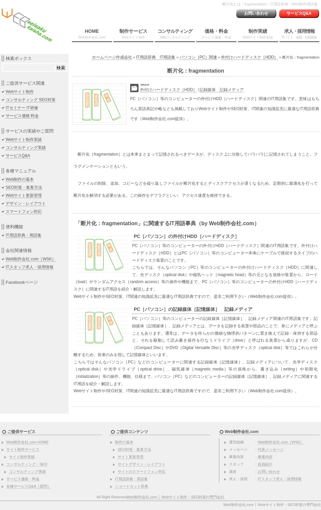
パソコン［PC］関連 (198, 57)
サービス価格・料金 (22, 479)
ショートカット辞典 (131, 486)
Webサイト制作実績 (24, 139)
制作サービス (133, 33)
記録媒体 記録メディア (222, 89)
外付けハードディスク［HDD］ (249, 57)
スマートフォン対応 (24, 211)
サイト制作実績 (22, 457)
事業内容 (265, 457)
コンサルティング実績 (26, 147)
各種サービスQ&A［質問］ (28, 486)
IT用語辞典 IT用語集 (155, 57)
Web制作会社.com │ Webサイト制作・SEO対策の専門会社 (176, 497)
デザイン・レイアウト (26, 203)
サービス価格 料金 (22, 115)
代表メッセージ (271, 449)
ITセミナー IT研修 (22, 107)
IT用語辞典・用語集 (23, 235)
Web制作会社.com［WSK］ (31, 259)
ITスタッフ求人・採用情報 (30, 267)
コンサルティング (174, 33)
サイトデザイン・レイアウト (142, 464)
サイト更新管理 (130, 457)
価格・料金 (216, 33)
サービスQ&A (299, 13)
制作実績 (258, 33)
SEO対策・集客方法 (24, 187)
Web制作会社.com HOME (27, 442)
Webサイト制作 (20, 91)
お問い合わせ (256, 13)
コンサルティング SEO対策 (31, 99)
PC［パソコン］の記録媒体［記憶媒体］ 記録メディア (193, 309)
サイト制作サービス (22, 449)
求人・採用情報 (299, 33)
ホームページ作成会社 (112, 57)
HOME (92, 33)
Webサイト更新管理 (24, 195)
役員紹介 (265, 464)
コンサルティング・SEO (26, 464)
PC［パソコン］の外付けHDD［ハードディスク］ (186, 236)
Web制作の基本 (20, 179)
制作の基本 (124, 442)
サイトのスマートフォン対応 (142, 472)
